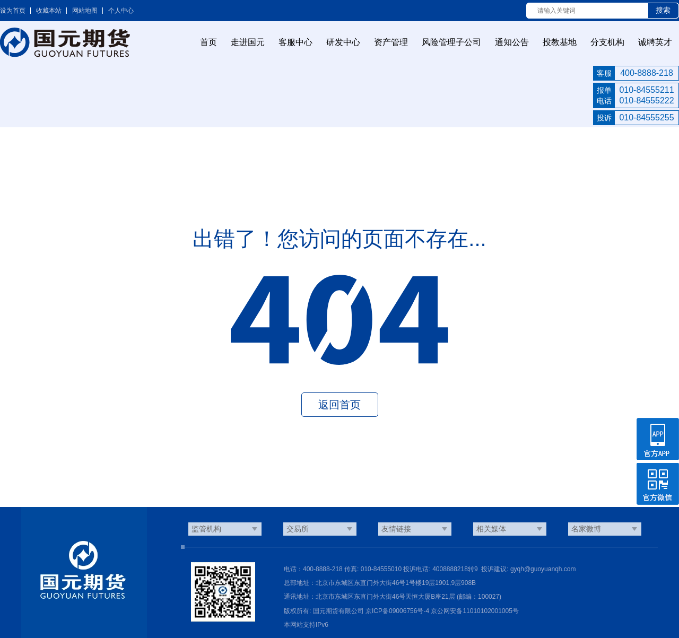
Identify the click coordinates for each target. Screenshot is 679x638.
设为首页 (12, 10)
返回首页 (339, 404)
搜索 (663, 10)
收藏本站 (49, 10)
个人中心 (121, 10)
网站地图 (85, 10)
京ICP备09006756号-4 (397, 611)
